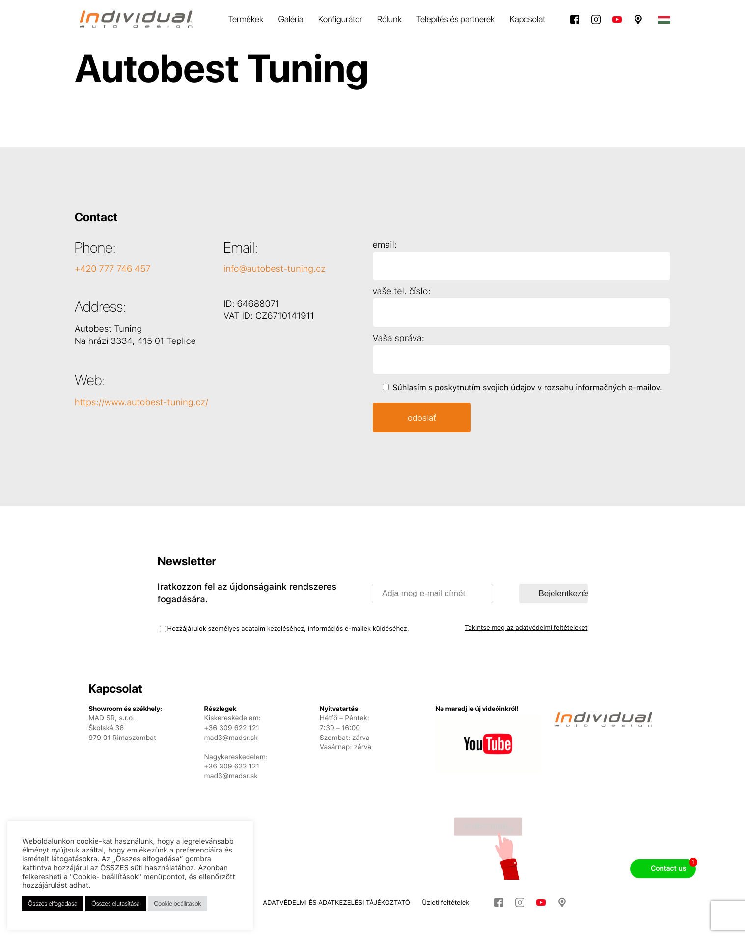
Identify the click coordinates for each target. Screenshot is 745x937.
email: (385, 245)
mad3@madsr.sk (231, 776)
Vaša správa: (398, 338)
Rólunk (389, 19)
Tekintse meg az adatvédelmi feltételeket (526, 628)
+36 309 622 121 (232, 766)
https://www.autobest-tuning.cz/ (141, 403)
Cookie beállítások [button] (177, 904)
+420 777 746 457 (113, 269)
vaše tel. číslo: (402, 291)
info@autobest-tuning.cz (274, 269)
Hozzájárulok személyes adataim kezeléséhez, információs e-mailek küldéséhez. (288, 629)
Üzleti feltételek (445, 903)
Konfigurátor (340, 19)
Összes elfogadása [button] (52, 904)
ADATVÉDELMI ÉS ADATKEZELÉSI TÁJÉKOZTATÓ (336, 903)
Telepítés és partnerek (455, 19)
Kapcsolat (527, 19)
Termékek (245, 19)
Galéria (290, 19)
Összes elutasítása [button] (115, 904)
